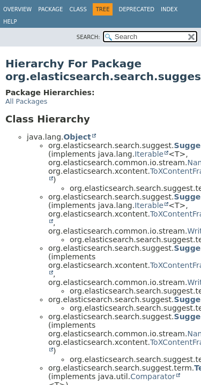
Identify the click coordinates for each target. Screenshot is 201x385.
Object (77, 137)
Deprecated (136, 9)
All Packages (26, 101)
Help (10, 22)
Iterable (149, 154)
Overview (17, 9)
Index (169, 9)
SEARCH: (88, 37)
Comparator (152, 376)
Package (50, 9)
